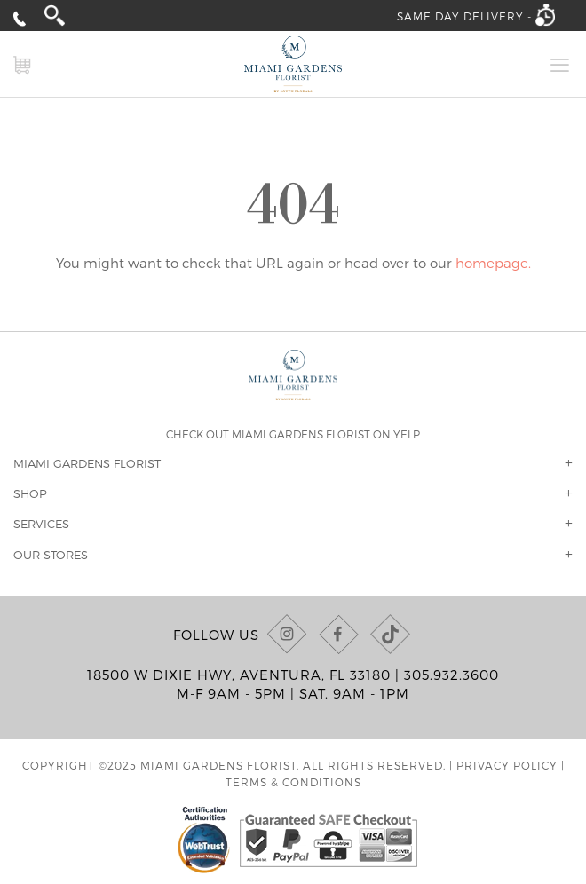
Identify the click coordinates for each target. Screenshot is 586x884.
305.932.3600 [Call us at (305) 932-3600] (451, 675)
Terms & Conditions (293, 782)
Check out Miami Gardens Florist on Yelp (293, 434)
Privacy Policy (507, 765)
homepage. (493, 263)
